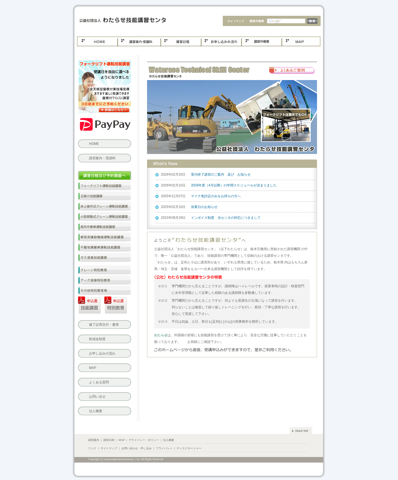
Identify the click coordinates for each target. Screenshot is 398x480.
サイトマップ (234, 22)
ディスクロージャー (189, 448)
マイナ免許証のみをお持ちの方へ (216, 196)
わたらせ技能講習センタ (120, 21)
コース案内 (139, 42)
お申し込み (221, 42)
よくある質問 (292, 70)
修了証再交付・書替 (104, 325)
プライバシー (164, 448)
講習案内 (93, 440)
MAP (92, 368)
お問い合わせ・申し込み (136, 448)
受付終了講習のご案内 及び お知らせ (221, 174)
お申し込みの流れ (102, 353)
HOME (94, 144)
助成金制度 (97, 339)
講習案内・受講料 (102, 158)
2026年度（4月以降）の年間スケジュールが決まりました (233, 185)
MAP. (301, 42)
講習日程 (181, 42)
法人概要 (256, 22)
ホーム (97, 42)
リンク (92, 448)
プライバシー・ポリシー (144, 440)
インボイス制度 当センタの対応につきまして (226, 218)
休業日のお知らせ (204, 207)
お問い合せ (97, 397)
